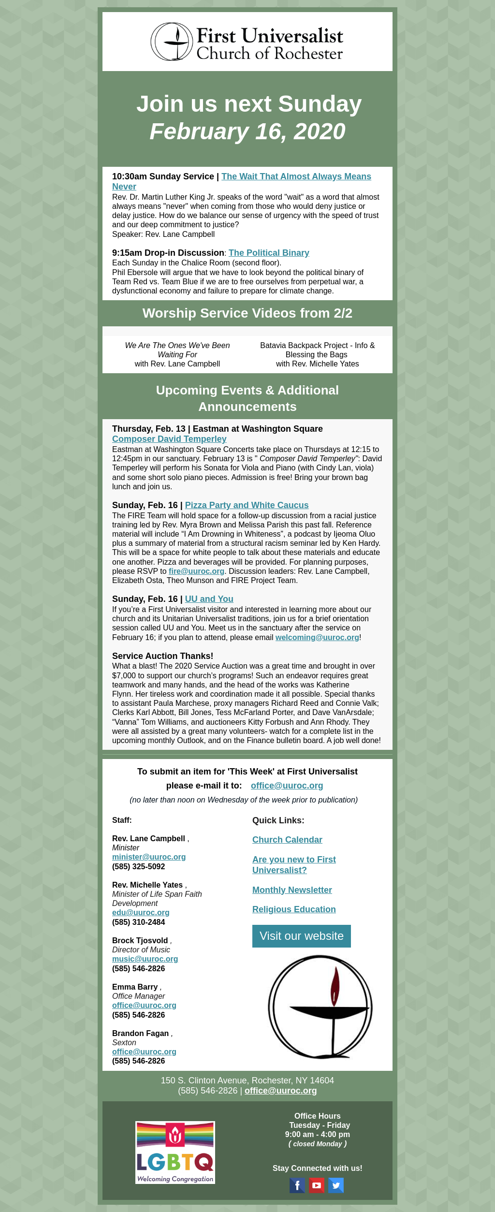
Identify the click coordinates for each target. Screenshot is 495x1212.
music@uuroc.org (145, 959)
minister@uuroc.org (149, 857)
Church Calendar (287, 840)
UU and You (209, 599)
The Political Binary (269, 253)
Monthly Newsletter (292, 890)
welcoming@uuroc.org (317, 637)
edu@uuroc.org (141, 912)
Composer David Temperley (169, 439)
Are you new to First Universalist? (294, 865)
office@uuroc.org (287, 785)
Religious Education (294, 909)
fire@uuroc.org (196, 571)
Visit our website (302, 935)
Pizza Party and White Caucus (247, 505)
